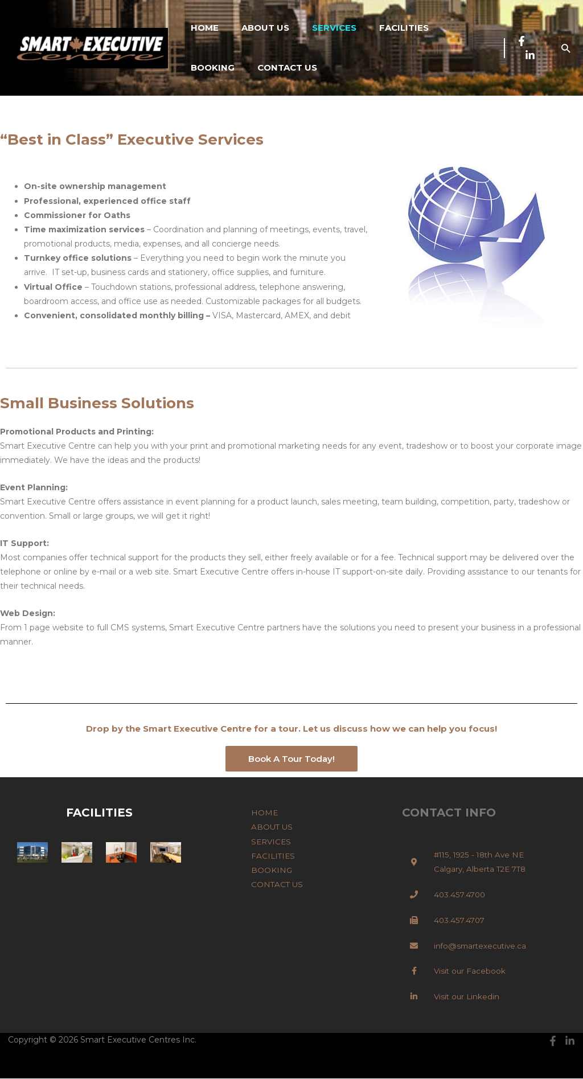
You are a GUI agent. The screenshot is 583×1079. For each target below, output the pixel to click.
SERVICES (320, 27)
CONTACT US (218, 67)
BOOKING (448, 27)
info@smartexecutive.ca (482, 946)
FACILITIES (384, 27)
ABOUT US (257, 27)
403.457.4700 (460, 895)
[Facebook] (519, 41)
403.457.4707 (460, 921)
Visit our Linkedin (468, 997)
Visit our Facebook (470, 971)
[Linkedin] (527, 55)
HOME (202, 27)
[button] (566, 48)
